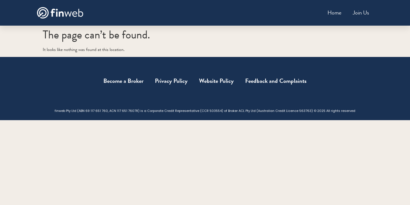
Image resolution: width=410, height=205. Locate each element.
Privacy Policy (171, 81)
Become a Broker (123, 81)
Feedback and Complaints (276, 81)
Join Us (361, 13)
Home (334, 13)
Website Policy (216, 81)
